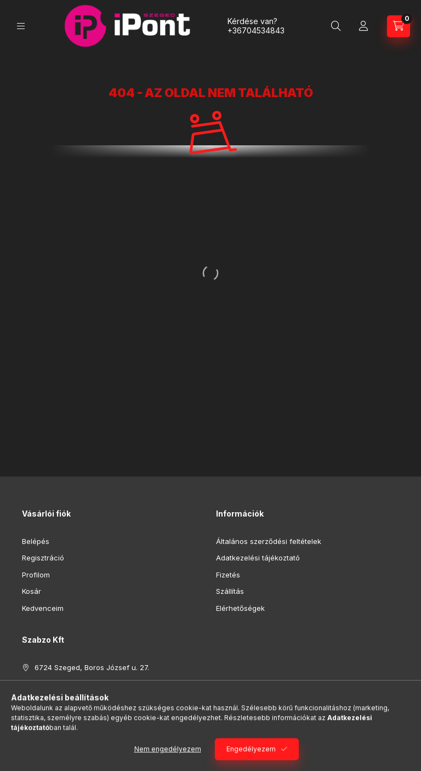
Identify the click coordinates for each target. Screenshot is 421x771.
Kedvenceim (43, 608)
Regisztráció (43, 557)
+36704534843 (256, 30)
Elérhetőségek (240, 608)
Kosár (31, 591)
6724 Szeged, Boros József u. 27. (92, 667)
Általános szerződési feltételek (268, 541)
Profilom (36, 574)
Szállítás (230, 591)
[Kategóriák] (21, 26)
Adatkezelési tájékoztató (258, 557)
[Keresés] (336, 26)
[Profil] (363, 26)
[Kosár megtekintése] (398, 26)
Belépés (35, 541)
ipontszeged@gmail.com (76, 700)
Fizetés (228, 574)
